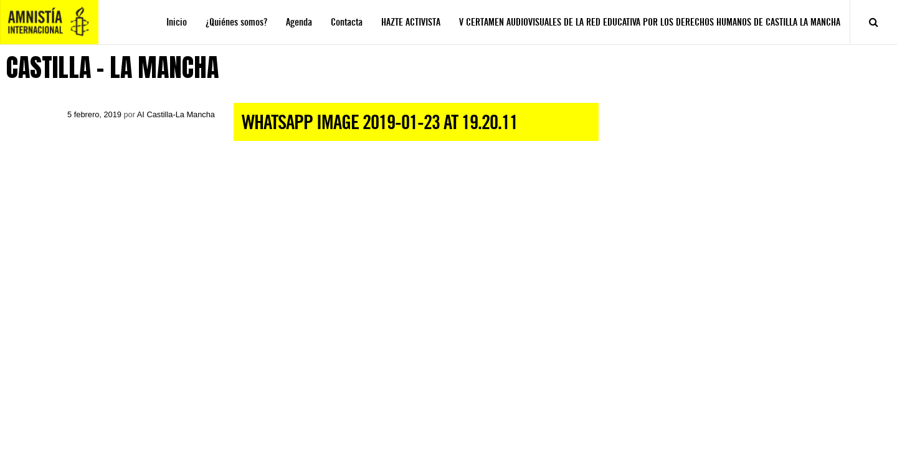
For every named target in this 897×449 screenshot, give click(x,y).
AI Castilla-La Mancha (176, 114)
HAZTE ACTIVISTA (410, 22)
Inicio (176, 22)
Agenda (299, 22)
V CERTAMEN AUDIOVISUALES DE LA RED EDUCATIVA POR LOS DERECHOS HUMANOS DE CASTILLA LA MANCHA (649, 22)
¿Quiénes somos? (236, 22)
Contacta (347, 22)
